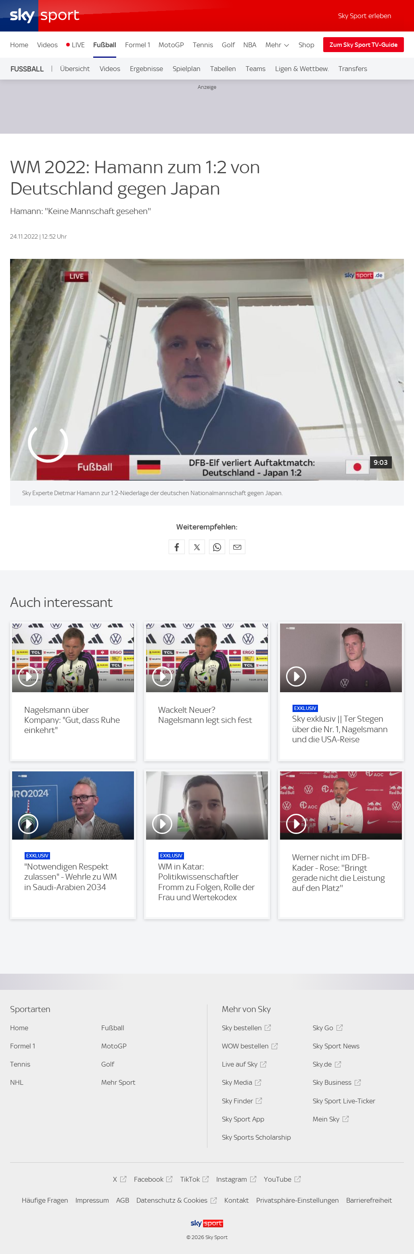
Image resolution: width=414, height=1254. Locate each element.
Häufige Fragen (45, 1200)
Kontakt (236, 1200)
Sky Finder (241, 1102)
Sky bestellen (245, 1029)
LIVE (78, 45)
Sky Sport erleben (364, 16)
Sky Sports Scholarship (256, 1137)
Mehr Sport (118, 1082)
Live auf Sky (243, 1065)
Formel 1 (137, 45)
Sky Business (335, 1083)
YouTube (281, 1180)
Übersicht (75, 69)
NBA (249, 45)
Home (19, 45)
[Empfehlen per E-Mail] (237, 547)
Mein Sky (329, 1120)
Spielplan (187, 69)
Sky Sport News (336, 1046)
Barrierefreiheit (369, 1200)
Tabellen (223, 69)
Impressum (92, 1200)
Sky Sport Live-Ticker (344, 1101)
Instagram (235, 1180)
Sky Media (240, 1083)
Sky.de (326, 1065)
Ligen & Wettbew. (302, 69)
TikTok (193, 1180)
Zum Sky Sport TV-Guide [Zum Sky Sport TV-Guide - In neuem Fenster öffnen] (363, 44)
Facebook (152, 1180)
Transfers (353, 69)
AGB (122, 1200)
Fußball (104, 45)
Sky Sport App (243, 1119)
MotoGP (171, 45)
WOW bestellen (249, 1047)
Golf (228, 45)
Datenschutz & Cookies (175, 1201)
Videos (47, 45)
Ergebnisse (146, 69)
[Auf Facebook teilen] (177, 547)
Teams (256, 69)
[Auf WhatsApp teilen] (217, 547)
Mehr (278, 45)
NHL (16, 1082)
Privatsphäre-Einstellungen (297, 1200)
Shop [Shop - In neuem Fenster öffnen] (306, 45)
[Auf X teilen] (197, 547)
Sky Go (326, 1029)
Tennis (203, 45)
